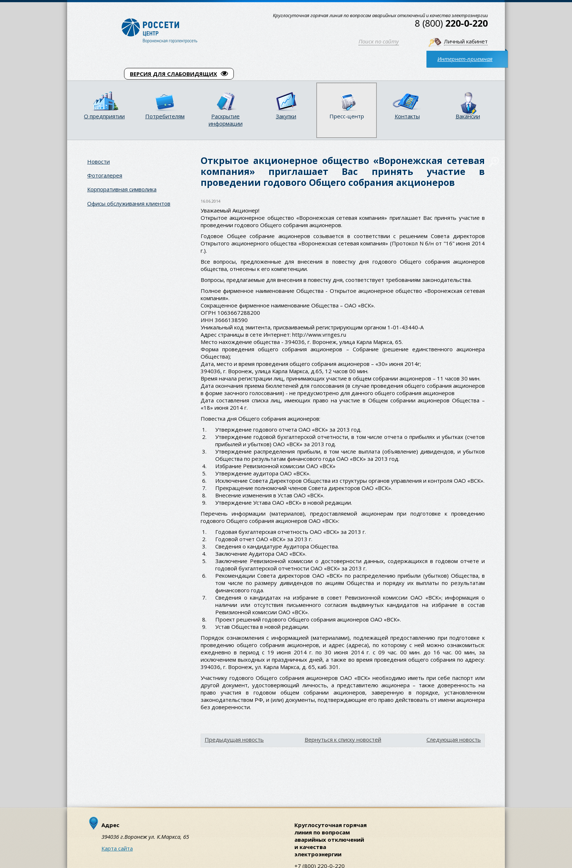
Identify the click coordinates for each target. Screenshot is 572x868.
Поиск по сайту (379, 41)
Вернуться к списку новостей (343, 739)
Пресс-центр (346, 116)
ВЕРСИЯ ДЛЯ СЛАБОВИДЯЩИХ (179, 73)
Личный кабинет (466, 41)
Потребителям (165, 116)
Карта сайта (117, 848)
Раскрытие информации (226, 119)
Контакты (407, 116)
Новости (98, 161)
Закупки (286, 116)
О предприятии (104, 116)
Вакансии (468, 116)
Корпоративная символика (121, 189)
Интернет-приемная (464, 58)
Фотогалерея (104, 175)
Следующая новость (453, 739)
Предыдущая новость (234, 739)
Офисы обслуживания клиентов (128, 203)
